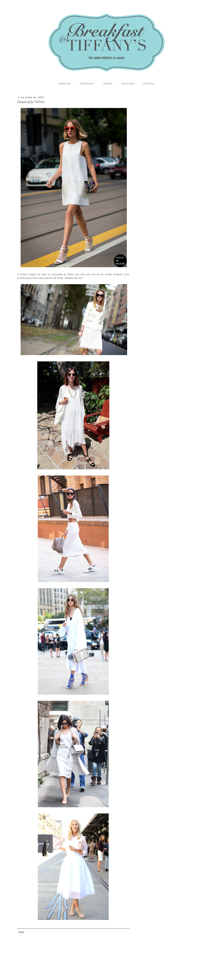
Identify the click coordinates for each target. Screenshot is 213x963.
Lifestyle (148, 83)
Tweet (21, 932)
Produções (127, 83)
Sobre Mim (65, 83)
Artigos (107, 83)
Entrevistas (87, 83)
